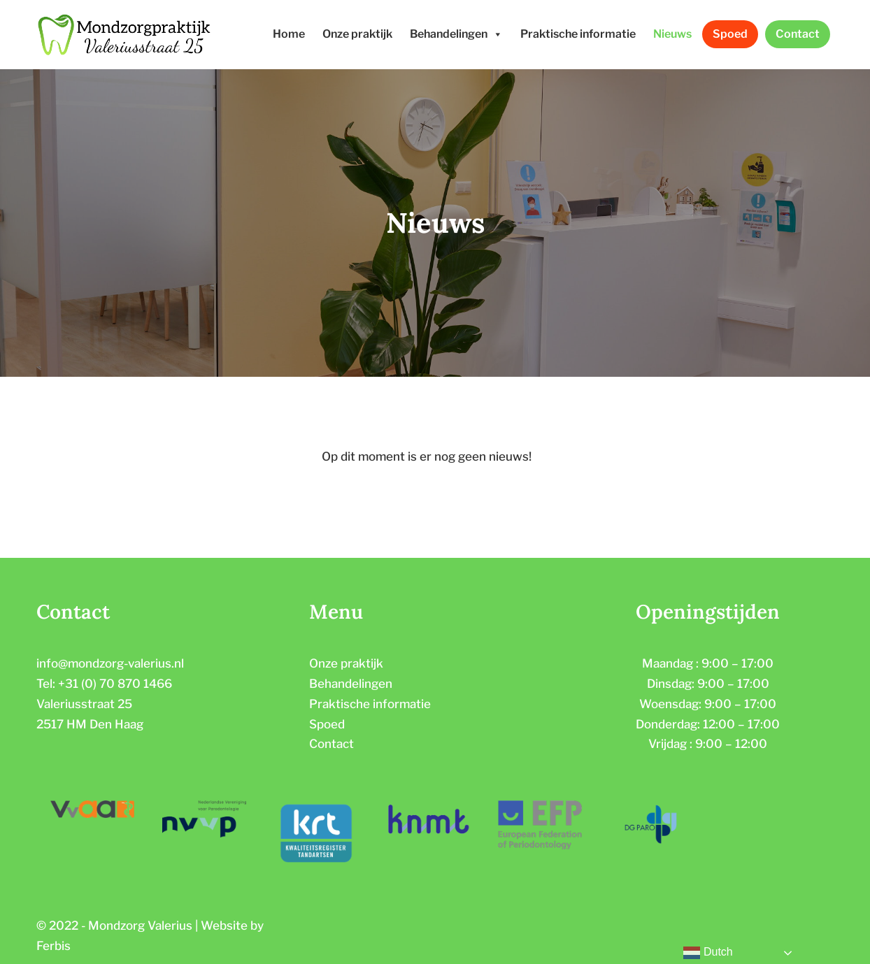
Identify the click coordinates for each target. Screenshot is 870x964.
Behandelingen (456, 34)
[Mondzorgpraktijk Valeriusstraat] (123, 35)
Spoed (730, 34)
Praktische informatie (578, 34)
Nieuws (672, 34)
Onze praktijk (357, 34)
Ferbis (53, 946)
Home (289, 34)
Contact (798, 34)
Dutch (707, 952)
